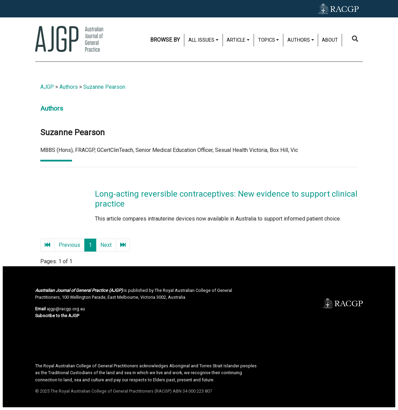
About (330, 40)
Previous (69, 245)
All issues (201, 40)
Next (106, 245)
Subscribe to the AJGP (57, 315)
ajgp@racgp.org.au (66, 308)
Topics (266, 40)
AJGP (47, 87)
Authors (298, 40)
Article (236, 40)
